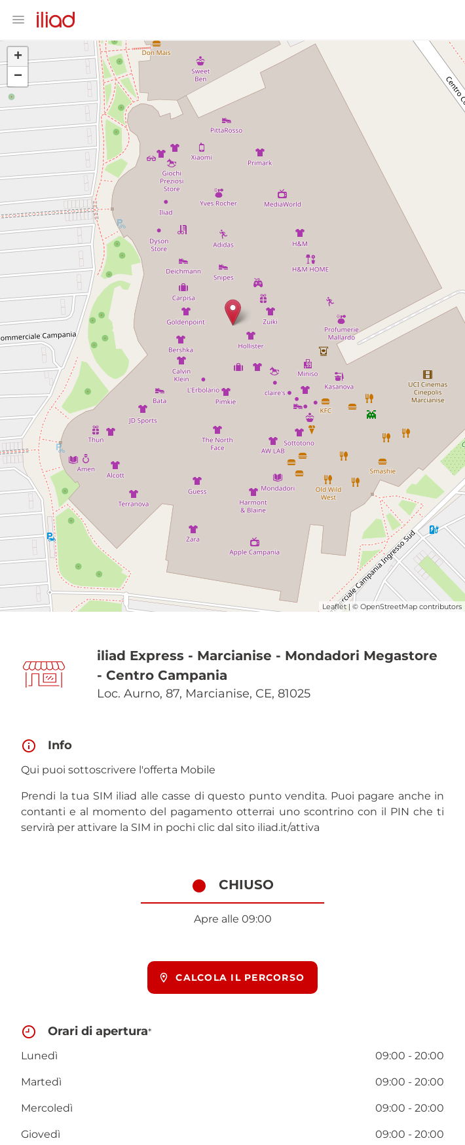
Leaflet (334, 606)
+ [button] (18, 57)
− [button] (18, 76)
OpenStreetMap (388, 606)
